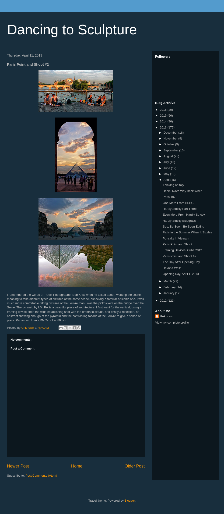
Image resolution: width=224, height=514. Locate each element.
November (171, 138)
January (169, 293)
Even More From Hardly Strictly (184, 214)
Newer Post (18, 466)
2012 (164, 300)
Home (77, 466)
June (167, 168)
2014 (164, 121)
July (167, 162)
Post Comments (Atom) (41, 475)
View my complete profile (172, 322)
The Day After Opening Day (181, 262)
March (168, 281)
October (169, 144)
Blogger (130, 500)
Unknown (167, 316)
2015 (164, 115)
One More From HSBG (178, 203)
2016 (164, 109)
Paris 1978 (170, 197)
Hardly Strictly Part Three (179, 209)
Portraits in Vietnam (176, 238)
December (171, 132)
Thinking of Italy (173, 185)
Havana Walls (172, 268)
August (169, 156)
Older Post (135, 466)
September (171, 150)
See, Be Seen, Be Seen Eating (183, 226)
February (170, 287)
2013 (164, 127)
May (167, 174)
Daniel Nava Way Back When (182, 191)
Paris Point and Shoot (177, 244)
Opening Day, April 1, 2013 (181, 274)
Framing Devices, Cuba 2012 (182, 250)
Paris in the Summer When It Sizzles (187, 232)
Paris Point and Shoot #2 (179, 256)
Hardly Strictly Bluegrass (179, 220)
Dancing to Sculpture (72, 29)
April (167, 180)
